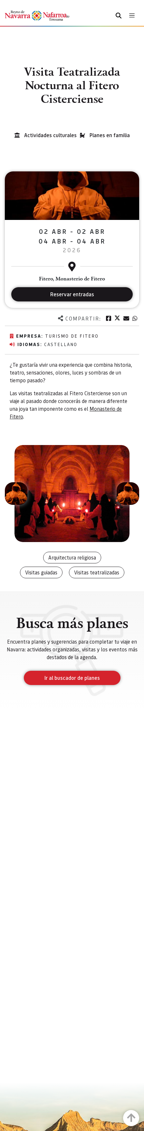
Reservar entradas (72, 294)
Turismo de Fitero (72, 336)
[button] (16, 493)
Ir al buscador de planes (72, 677)
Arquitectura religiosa (72, 557)
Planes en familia (110, 135)
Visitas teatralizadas (96, 572)
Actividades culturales (50, 135)
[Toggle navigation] (132, 15)
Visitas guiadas (41, 572)
